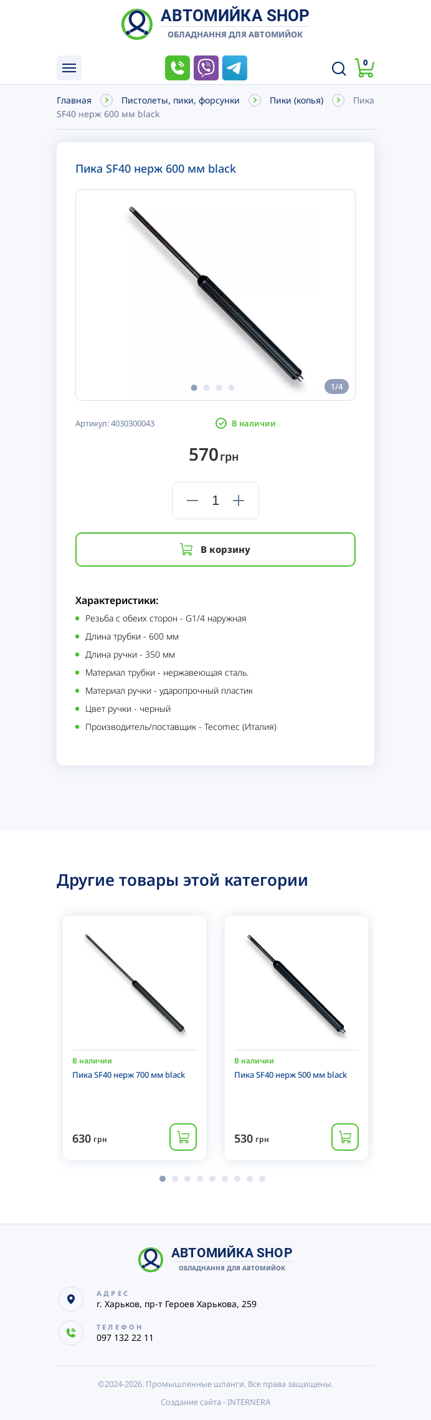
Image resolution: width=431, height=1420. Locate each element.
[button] (194, 388)
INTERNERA (248, 1402)
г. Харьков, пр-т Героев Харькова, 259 (177, 1304)
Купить (183, 1137)
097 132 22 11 (177, 67)
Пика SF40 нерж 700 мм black (128, 1074)
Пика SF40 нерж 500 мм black (290, 1074)
